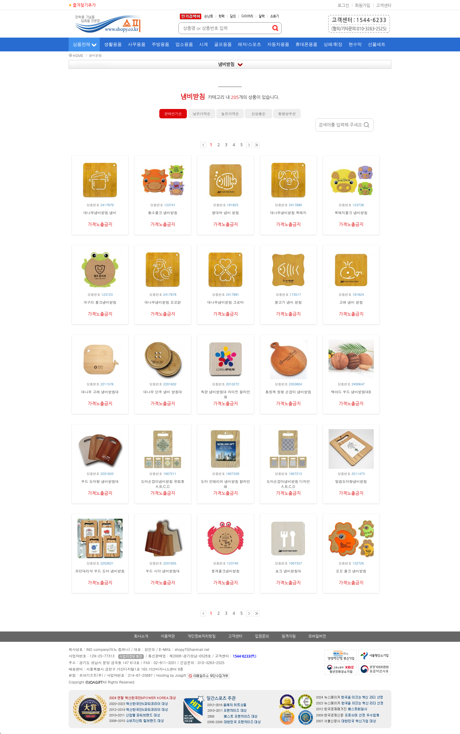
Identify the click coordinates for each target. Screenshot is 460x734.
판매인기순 (173, 113)
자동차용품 (278, 44)
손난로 (208, 16)
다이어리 (247, 16)
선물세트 (376, 44)
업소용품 (184, 44)
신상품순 (258, 113)
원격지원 (289, 636)
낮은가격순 (201, 113)
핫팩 (221, 16)
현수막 (355, 44)
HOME (78, 56)
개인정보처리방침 (201, 636)
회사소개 (141, 636)
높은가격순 (230, 113)
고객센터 (383, 5)
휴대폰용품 (306, 44)
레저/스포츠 (249, 44)
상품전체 (81, 44)
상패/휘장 (333, 44)
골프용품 (223, 44)
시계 (203, 44)
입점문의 (262, 636)
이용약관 (168, 636)
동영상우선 (287, 113)
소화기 (274, 16)
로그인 (343, 5)
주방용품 (160, 44)
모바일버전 (317, 636)
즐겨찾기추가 (84, 5)
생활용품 (113, 44)
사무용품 (137, 44)
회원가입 (362, 5)
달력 (262, 16)
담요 (233, 16)
